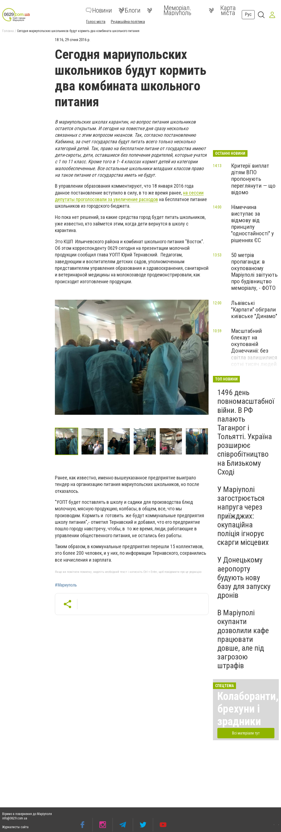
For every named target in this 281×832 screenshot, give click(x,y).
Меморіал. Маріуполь (169, 10)
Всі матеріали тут (246, 733)
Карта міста (222, 10)
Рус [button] (248, 14)
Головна (8, 31)
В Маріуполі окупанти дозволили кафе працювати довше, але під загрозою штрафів (243, 639)
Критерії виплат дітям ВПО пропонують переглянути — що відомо (253, 179)
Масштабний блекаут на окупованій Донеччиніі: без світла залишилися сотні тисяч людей (254, 347)
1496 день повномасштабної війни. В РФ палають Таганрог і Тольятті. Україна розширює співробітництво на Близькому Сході (245, 432)
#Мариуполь (66, 585)
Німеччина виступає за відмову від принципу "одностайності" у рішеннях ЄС (252, 224)
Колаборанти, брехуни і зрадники (248, 709)
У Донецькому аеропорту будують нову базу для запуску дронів (244, 577)
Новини (99, 10)
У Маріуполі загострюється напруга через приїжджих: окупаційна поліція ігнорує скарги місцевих (243, 516)
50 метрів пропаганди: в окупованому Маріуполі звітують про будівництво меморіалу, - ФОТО (254, 271)
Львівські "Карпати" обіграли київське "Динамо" (254, 309)
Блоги (129, 10)
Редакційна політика (128, 21)
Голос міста (95, 21)
